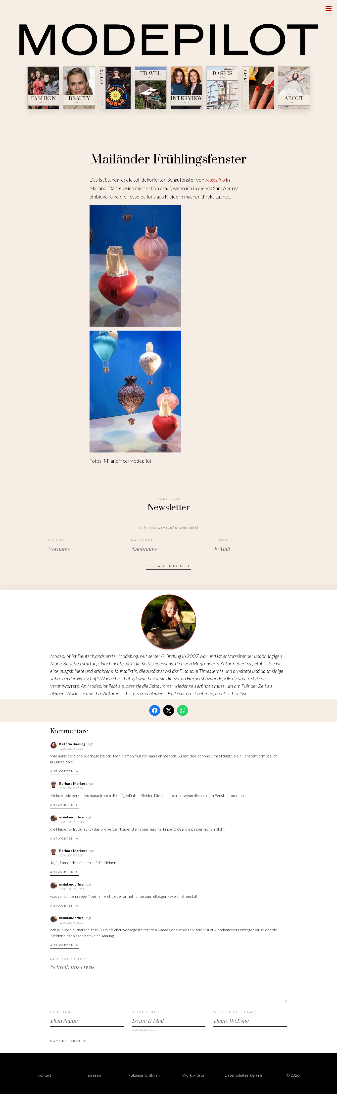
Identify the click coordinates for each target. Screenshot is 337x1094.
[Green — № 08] (115, 87)
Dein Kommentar (68, 958)
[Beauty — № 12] (79, 87)
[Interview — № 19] (186, 87)
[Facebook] (154, 710)
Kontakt (44, 1075)
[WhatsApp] (182, 710)
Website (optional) (235, 1012)
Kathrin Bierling (72, 744)
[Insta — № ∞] (258, 87)
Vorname (58, 540)
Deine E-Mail (146, 1012)
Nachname (142, 540)
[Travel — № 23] (151, 87)
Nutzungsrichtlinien (144, 1075)
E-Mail (221, 540)
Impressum (93, 1075)
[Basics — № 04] (222, 87)
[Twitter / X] (168, 710)
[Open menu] (328, 8)
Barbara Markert (73, 783)
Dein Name (62, 1012)
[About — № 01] (294, 87)
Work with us (193, 1075)
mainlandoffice (71, 817)
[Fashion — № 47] (43, 87)
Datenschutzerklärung (243, 1075)
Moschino (215, 180)
